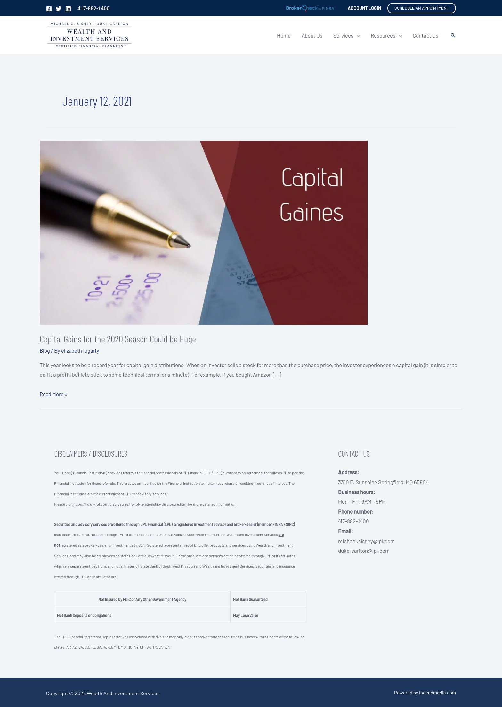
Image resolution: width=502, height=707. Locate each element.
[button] (421, 8)
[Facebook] (49, 9)
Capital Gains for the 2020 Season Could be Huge (118, 338)
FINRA (277, 524)
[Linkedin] (68, 9)
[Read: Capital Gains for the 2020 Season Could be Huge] (204, 232)
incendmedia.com (437, 692)
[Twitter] (58, 9)
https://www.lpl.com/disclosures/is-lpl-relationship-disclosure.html (130, 504)
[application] (356, 35)
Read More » (54, 394)
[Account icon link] (364, 8)
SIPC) (290, 524)
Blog (45, 350)
